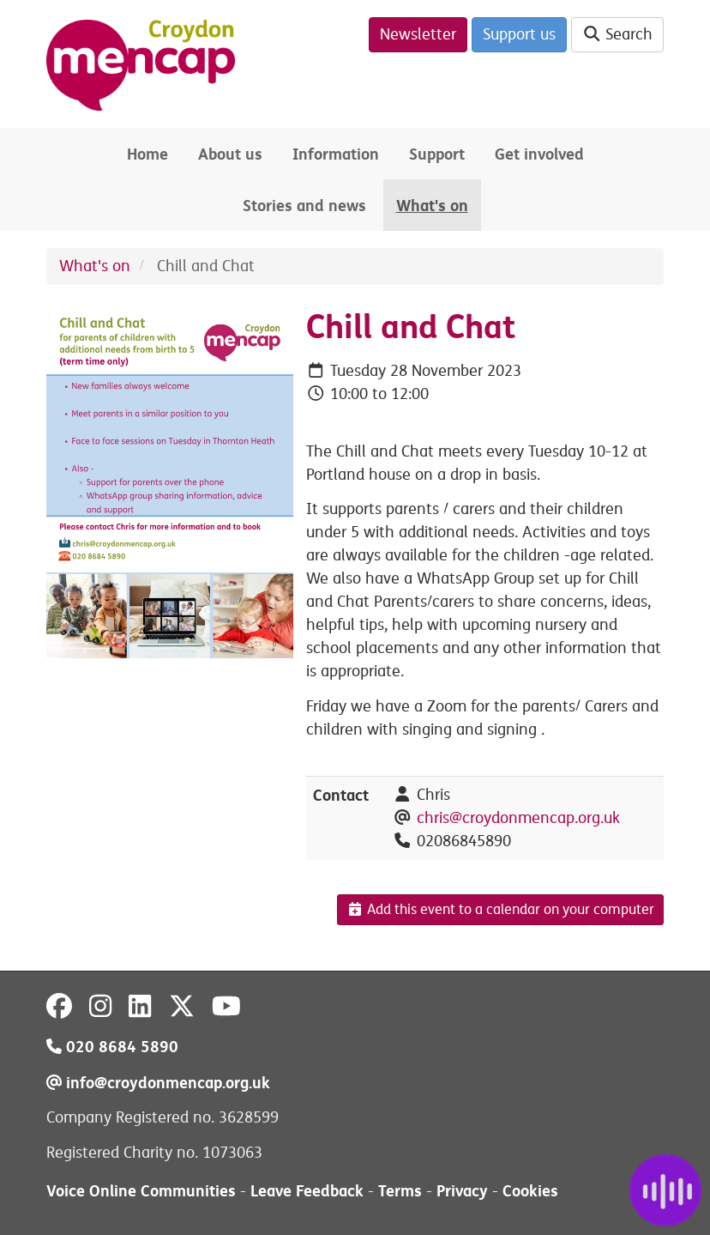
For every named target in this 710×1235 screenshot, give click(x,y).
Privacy (462, 1191)
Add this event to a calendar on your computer (500, 909)
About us (230, 154)
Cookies (530, 1191)
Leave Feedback (307, 1191)
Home (147, 154)
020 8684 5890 (112, 1046)
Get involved (539, 154)
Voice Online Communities (141, 1191)
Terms (400, 1191)
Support (437, 154)
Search (617, 34)
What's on (432, 205)
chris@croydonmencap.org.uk (518, 817)
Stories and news (304, 205)
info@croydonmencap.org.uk (158, 1083)
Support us (519, 34)
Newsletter (418, 34)
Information (335, 154)
